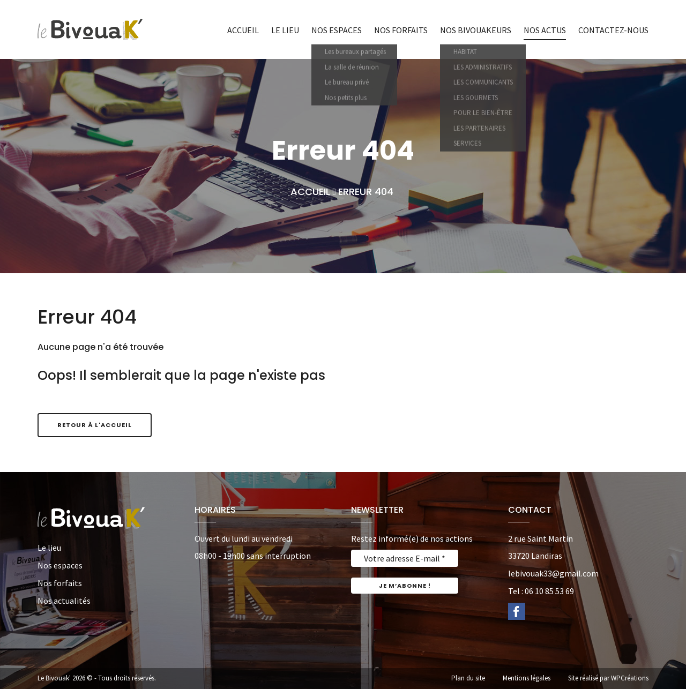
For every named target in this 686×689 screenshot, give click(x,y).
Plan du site (468, 678)
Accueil (243, 30)
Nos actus (545, 30)
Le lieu (285, 30)
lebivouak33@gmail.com (553, 573)
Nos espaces (336, 30)
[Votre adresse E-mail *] (404, 558)
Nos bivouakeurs (475, 30)
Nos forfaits (401, 30)
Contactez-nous (613, 30)
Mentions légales (526, 678)
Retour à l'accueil (94, 425)
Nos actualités (64, 600)
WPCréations (629, 678)
